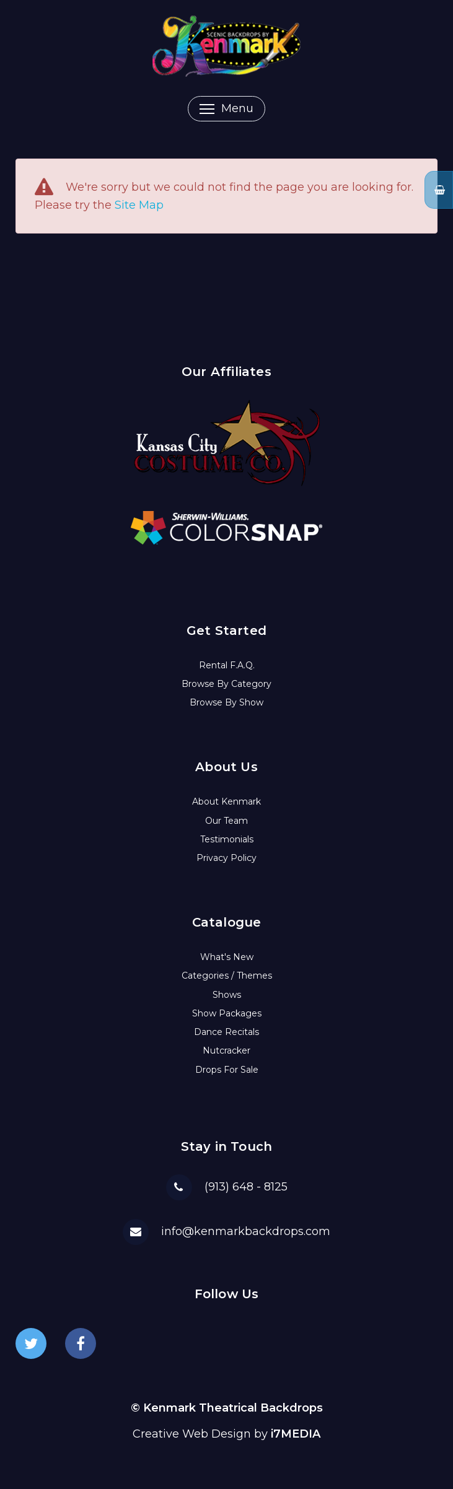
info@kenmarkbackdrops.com (245, 1231)
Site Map (139, 205)
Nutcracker (226, 1050)
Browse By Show (226, 702)
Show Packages (227, 1013)
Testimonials (226, 839)
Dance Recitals (226, 1031)
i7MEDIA (295, 1434)
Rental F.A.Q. (227, 665)
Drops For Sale (226, 1069)
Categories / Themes (227, 975)
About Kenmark (226, 801)
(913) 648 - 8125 (246, 1187)
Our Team (226, 820)
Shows (227, 994)
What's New (226, 957)
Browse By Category (226, 683)
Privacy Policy (226, 857)
